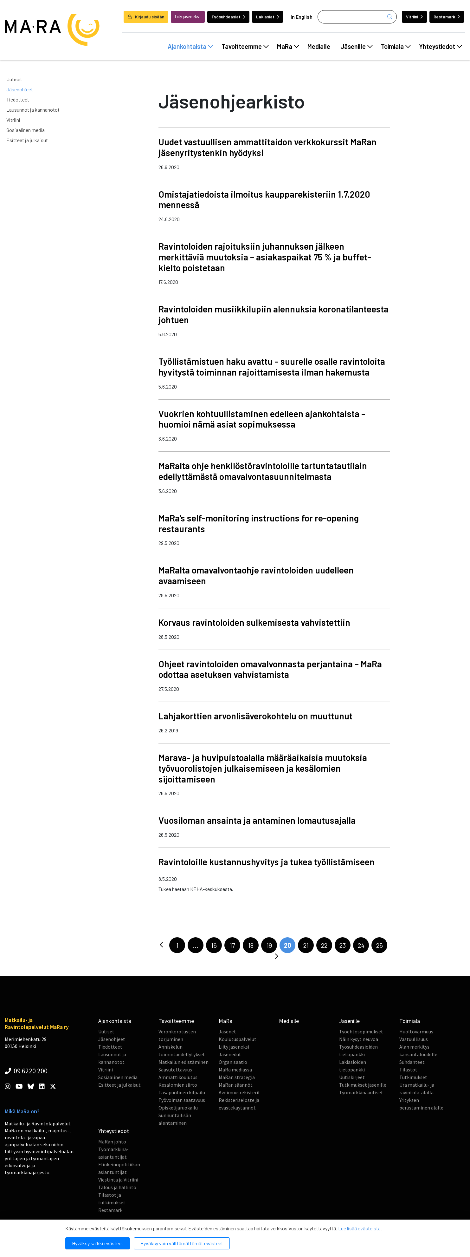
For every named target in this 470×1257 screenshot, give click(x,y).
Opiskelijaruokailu (178, 1107)
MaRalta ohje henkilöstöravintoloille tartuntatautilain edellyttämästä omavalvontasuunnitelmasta (262, 471)
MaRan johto (112, 1141)
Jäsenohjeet (19, 89)
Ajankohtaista (190, 46)
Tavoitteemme (245, 46)
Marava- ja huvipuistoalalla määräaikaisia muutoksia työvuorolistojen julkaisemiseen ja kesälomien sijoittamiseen (262, 768)
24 (361, 945)
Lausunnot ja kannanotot (33, 110)
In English (301, 17)
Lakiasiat (267, 16)
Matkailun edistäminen (183, 1062)
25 (379, 945)
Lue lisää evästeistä (359, 1228)
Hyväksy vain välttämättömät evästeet (181, 1243)
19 (269, 945)
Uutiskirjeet (352, 1077)
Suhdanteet (412, 1062)
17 (232, 945)
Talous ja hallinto (117, 1187)
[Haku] (357, 16)
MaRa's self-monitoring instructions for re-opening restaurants (258, 523)
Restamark (447, 16)
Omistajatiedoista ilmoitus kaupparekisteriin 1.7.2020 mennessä (264, 199)
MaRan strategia (237, 1077)
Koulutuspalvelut (237, 1039)
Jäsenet (227, 1031)
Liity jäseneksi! (188, 16)
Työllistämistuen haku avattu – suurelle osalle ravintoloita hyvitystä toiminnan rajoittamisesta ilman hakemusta (271, 366)
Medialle (318, 46)
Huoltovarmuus (416, 1031)
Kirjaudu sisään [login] (146, 16)
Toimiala (396, 46)
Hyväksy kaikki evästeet (97, 1243)
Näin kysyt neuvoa (358, 1039)
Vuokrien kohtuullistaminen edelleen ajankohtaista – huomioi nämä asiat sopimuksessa (261, 419)
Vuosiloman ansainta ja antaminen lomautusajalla (257, 820)
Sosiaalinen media (25, 130)
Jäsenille (356, 46)
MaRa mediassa (235, 1069)
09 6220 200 (26, 1070)
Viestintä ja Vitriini (118, 1179)
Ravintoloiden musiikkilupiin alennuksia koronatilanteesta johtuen (273, 314)
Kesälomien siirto (177, 1085)
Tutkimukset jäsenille (362, 1085)
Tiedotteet (17, 99)
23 (342, 945)
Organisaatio (233, 1062)
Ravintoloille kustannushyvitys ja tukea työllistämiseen (266, 861)
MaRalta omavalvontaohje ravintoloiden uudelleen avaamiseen (256, 575)
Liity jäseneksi (234, 1047)
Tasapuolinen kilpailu (181, 1092)
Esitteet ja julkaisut (27, 140)
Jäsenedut (230, 1054)
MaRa (288, 46)
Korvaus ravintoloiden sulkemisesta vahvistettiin (254, 622)
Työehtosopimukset (361, 1031)
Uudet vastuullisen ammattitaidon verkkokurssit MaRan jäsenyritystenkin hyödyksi (267, 147)
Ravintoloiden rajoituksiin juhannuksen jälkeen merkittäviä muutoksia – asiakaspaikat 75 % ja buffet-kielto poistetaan (264, 257)
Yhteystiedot (440, 46)
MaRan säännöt (236, 1085)
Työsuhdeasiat (228, 16)
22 (324, 945)
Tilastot (408, 1069)
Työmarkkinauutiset (361, 1092)
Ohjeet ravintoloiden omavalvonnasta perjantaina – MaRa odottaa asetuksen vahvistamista (270, 669)
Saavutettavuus (175, 1069)
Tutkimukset (413, 1077)
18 (251, 945)
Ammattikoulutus (177, 1077)
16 (214, 945)
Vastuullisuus (413, 1039)
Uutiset (14, 79)
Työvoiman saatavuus (181, 1100)
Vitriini (414, 16)
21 (306, 945)
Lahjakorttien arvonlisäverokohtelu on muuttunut (255, 715)
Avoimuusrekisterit (239, 1092)
